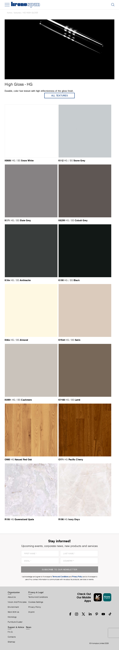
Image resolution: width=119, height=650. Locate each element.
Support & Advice (16, 627)
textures (17, 12)
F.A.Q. (10, 632)
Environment (13, 607)
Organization (14, 592)
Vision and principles (17, 602)
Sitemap (11, 642)
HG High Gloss (30, 12)
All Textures (59, 95)
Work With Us (13, 612)
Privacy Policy (34, 607)
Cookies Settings (35, 602)
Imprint (31, 612)
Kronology (12, 617)
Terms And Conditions (38, 597)
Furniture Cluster (15, 622)
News (28, 627)
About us (12, 597)
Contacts (12, 637)
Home (9, 12)
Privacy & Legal (35, 592)
